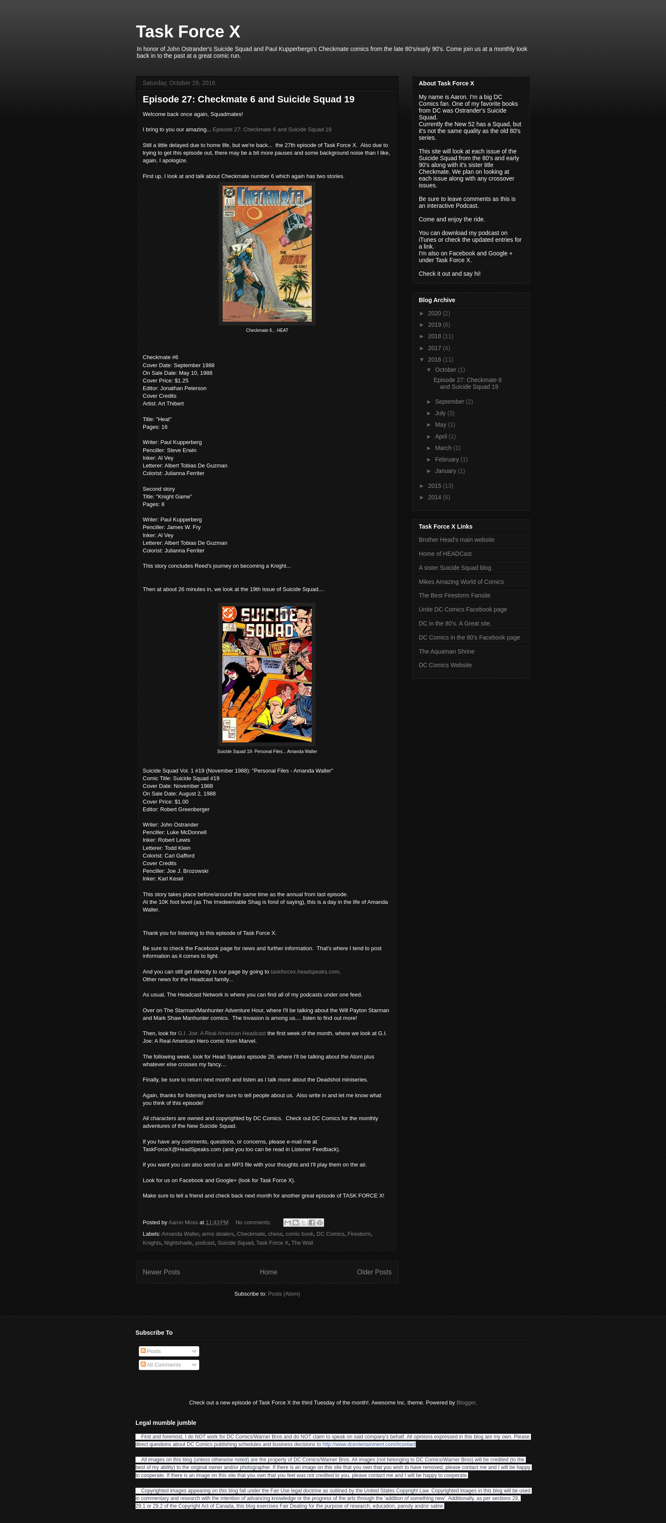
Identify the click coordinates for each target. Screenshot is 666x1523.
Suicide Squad (235, 1243)
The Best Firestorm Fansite (455, 595)
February (447, 459)
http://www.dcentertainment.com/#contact (368, 1444)
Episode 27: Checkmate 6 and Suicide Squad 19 (249, 99)
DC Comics (330, 1234)
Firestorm (359, 1234)
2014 (435, 497)
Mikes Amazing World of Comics (461, 581)
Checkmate (251, 1234)
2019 (435, 324)
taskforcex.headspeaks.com (305, 971)
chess (275, 1234)
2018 (435, 336)
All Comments (161, 1365)
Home (269, 1272)
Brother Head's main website (457, 539)
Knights (152, 1243)
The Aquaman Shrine (447, 651)
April (442, 436)
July (441, 413)
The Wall (302, 1243)
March (444, 447)
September (450, 401)
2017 (435, 348)
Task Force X (188, 31)
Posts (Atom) (284, 1294)
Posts (151, 1351)
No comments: (254, 1222)
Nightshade (178, 1243)
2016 (435, 359)
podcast (205, 1243)
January (446, 470)
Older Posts (374, 1272)
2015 (435, 485)
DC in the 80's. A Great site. (455, 623)
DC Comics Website (445, 665)
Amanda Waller (180, 1234)
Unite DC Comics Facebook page (463, 609)
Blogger (466, 1402)
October (446, 369)
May (441, 424)
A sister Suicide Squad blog (455, 567)
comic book (299, 1234)
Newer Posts (161, 1272)
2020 (435, 313)
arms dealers (218, 1234)
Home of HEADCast (445, 553)
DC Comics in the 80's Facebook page (469, 637)
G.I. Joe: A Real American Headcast (222, 1033)
